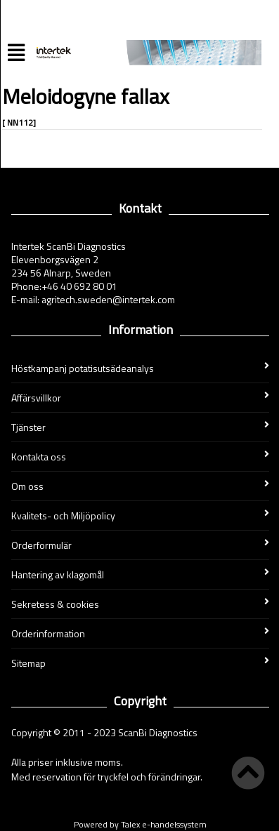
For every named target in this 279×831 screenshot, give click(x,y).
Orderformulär (140, 545)
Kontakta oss (140, 456)
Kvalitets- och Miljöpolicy (140, 515)
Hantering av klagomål (140, 574)
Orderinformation (140, 633)
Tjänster (140, 427)
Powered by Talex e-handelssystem (140, 824)
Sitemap (140, 663)
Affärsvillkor (140, 397)
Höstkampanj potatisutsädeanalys (140, 368)
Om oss (140, 486)
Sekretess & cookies (140, 604)
